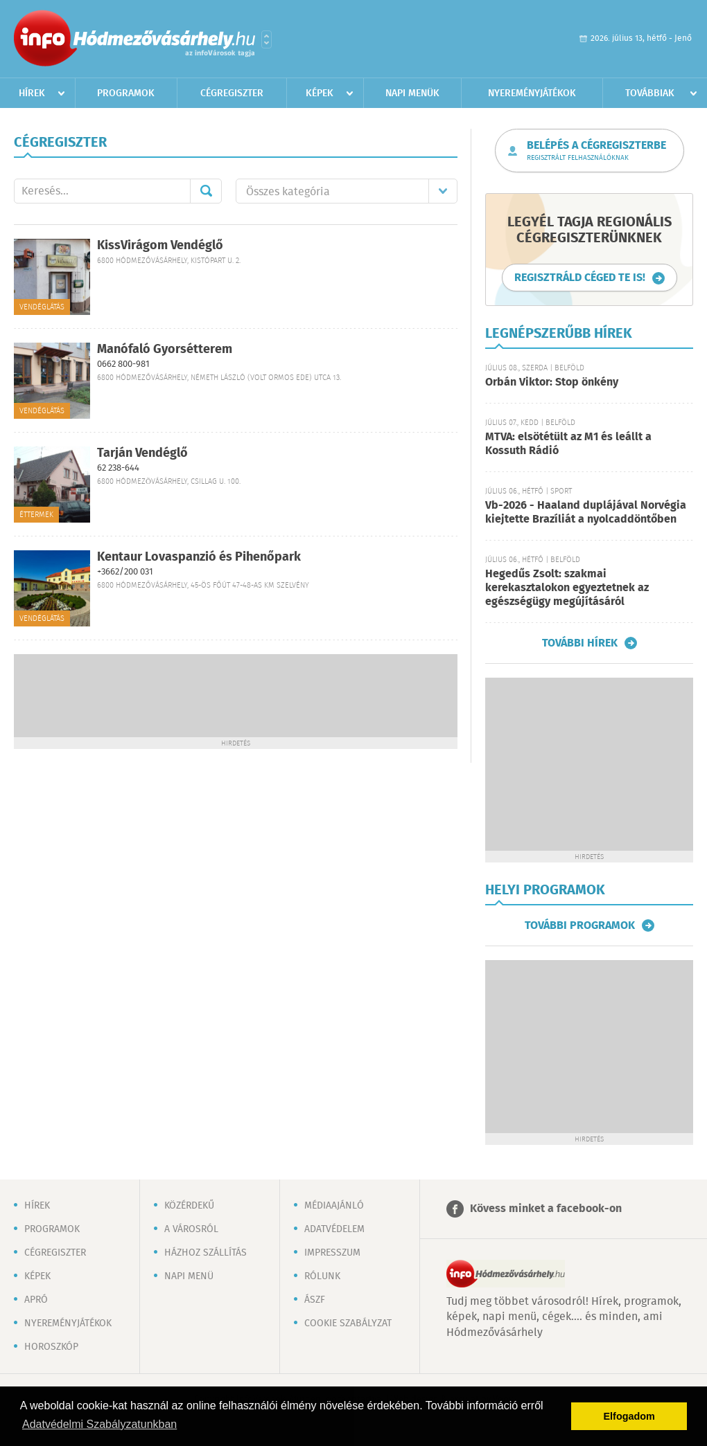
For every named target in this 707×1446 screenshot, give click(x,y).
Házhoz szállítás (205, 1252)
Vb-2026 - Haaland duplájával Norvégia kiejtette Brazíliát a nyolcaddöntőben (585, 512)
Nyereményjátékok (532, 93)
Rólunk (322, 1276)
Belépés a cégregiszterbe (596, 151)
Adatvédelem (334, 1229)
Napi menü (188, 1276)
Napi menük (412, 93)
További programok (580, 925)
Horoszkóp (51, 1347)
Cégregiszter (231, 93)
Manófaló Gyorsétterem (164, 349)
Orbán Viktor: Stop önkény (551, 382)
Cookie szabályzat (348, 1323)
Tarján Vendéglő (142, 453)
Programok (126, 93)
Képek (319, 93)
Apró (36, 1300)
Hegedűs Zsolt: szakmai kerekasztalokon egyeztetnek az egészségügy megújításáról (567, 588)
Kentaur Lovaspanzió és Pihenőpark (199, 557)
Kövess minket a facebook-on (546, 1209)
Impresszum (332, 1252)
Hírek (32, 93)
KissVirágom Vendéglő (160, 245)
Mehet (206, 191)
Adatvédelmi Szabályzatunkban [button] (99, 1424)
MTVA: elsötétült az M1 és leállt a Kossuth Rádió (568, 444)
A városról (191, 1229)
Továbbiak (649, 93)
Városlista (266, 39)
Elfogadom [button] (629, 1416)
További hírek (580, 643)
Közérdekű (189, 1205)
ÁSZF (314, 1300)
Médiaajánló (334, 1205)
